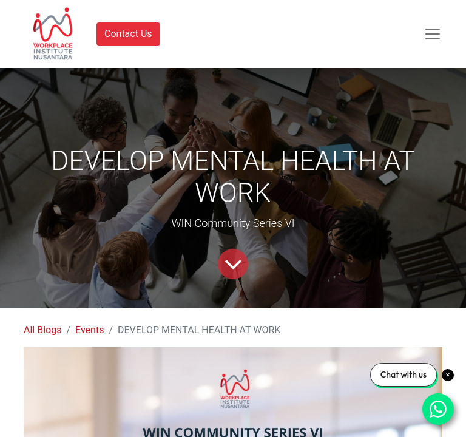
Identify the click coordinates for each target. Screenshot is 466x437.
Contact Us (128, 33)
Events (89, 330)
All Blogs (42, 330)
